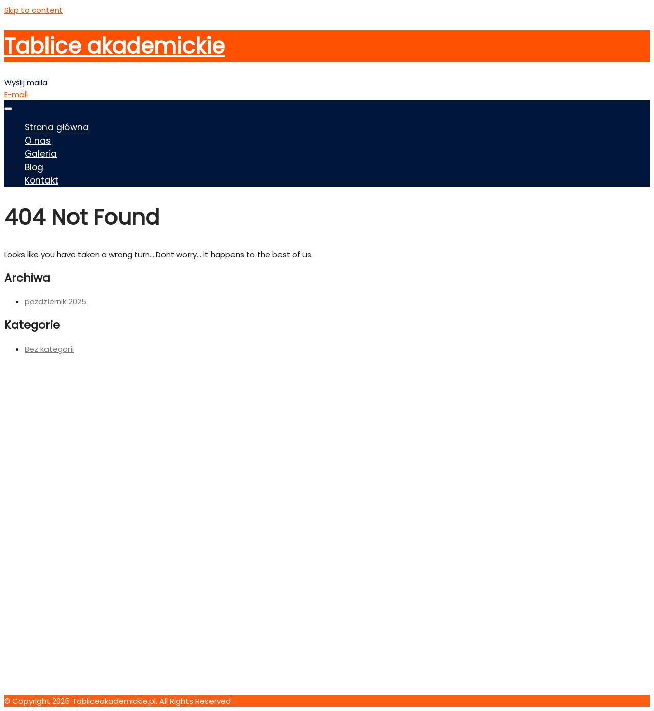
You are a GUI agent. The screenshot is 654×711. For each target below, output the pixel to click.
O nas (38, 140)
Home (36, 530)
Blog (34, 167)
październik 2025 (55, 301)
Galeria (41, 154)
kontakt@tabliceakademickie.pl (64, 689)
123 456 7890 (28, 665)
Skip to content (33, 10)
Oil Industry (45, 474)
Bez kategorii (49, 348)
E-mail (16, 94)
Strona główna (57, 127)
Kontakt (41, 180)
